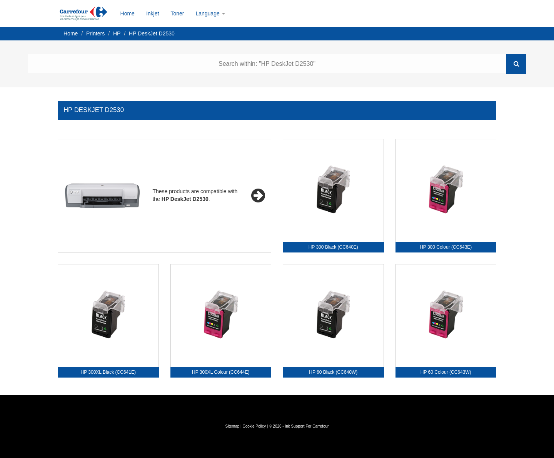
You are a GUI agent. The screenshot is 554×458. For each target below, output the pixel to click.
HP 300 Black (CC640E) (333, 247)
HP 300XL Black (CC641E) (108, 372)
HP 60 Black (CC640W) (333, 372)
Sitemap (232, 426)
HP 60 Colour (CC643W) (446, 372)
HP (116, 33)
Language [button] (210, 13)
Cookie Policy (254, 426)
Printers (95, 33)
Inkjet (152, 13)
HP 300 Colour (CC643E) (446, 247)
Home (127, 13)
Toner (177, 13)
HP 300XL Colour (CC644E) (220, 372)
